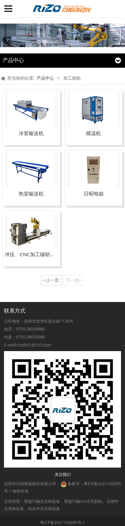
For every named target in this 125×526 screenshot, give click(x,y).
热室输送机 (31, 193)
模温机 (93, 133)
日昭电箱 (94, 193)
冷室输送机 (31, 133)
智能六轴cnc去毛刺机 (83, 501)
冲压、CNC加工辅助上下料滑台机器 (45, 254)
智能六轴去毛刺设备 (42, 501)
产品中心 (45, 78)
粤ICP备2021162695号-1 (62, 522)
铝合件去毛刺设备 (44, 508)
